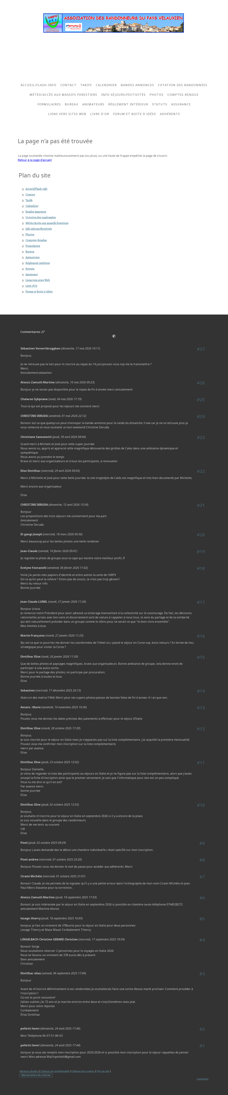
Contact (68, 85)
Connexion (202, 1078)
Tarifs (86, 85)
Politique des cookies (82, 1071)
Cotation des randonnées (182, 85)
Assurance (181, 104)
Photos (157, 95)
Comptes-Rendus (183, 95)
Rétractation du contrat (36, 1075)
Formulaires (49, 104)
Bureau (71, 104)
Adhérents (170, 114)
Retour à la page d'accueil (35, 160)
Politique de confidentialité (54, 1071)
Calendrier (106, 85)
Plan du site (103, 1071)
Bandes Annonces (137, 85)
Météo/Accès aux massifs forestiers (63, 95)
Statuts (159, 104)
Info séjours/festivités (123, 95)
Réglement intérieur (128, 104)
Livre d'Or (99, 114)
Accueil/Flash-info (38, 85)
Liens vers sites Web (67, 114)
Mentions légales (29, 1071)
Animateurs (93, 104)
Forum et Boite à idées (134, 114)
